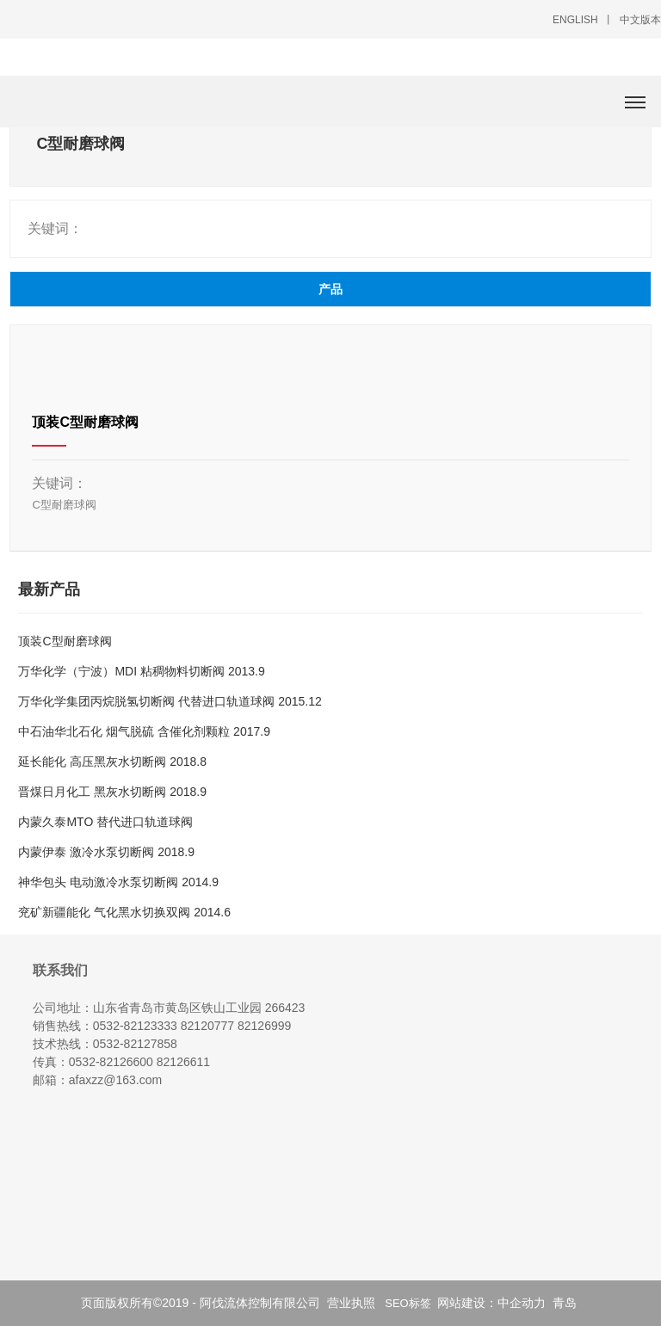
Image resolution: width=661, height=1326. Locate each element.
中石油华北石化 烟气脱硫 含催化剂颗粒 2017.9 (144, 731)
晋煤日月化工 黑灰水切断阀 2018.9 (112, 792)
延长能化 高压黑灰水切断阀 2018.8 (112, 761)
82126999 (264, 1026)
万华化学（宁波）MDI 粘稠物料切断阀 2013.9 (141, 671)
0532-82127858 (135, 1044)
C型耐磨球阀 (64, 504)
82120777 (207, 1026)
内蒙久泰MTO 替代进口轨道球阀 (105, 822)
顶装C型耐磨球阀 (85, 422)
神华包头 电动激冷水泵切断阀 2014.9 (118, 882)
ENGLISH (575, 20)
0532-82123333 (135, 1026)
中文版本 (640, 20)
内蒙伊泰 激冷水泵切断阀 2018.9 (106, 852)
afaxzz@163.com (115, 1080)
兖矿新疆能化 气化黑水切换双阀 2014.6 (124, 912)
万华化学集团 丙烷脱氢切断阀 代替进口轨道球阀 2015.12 (169, 701)
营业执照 (351, 1303)
